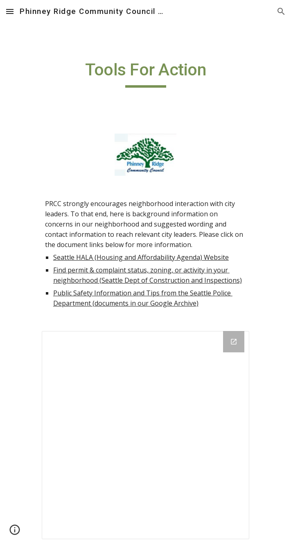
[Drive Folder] (145, 435)
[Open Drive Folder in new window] (233, 341)
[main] (145, 73)
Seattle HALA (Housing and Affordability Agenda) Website (141, 257)
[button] (10, 11)
